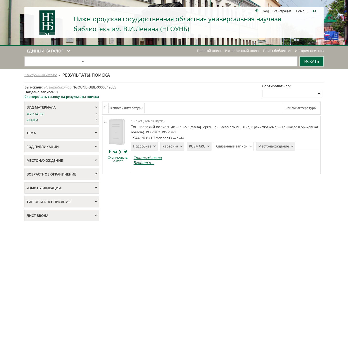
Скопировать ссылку (118, 159)
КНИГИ (32, 120)
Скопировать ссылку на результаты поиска (61, 96)
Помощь (302, 11)
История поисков (309, 50)
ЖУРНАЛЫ (35, 114)
